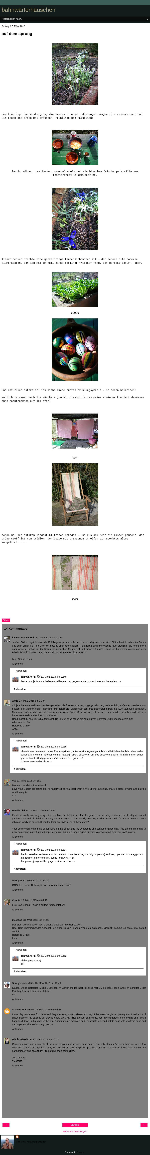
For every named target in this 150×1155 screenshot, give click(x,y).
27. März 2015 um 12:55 (54, 746)
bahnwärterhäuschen (28, 10)
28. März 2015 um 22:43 (48, 983)
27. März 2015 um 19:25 (42, 810)
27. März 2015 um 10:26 (49, 637)
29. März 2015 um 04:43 (48, 1009)
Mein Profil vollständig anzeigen (31, 1141)
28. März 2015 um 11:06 (36, 920)
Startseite (75, 1125)
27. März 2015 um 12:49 (54, 676)
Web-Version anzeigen (75, 1131)
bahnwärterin (27, 676)
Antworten (17, 663)
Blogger (80, 1152)
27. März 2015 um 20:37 (54, 849)
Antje (15, 700)
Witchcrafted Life (22, 1039)
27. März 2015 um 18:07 (30, 780)
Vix (14, 780)
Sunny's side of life (23, 983)
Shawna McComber (23, 1009)
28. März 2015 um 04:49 (34, 900)
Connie (16, 900)
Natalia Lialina (20, 810)
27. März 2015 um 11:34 (32, 700)
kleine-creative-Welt (23, 637)
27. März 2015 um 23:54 (36, 880)
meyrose (17, 920)
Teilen (5, 620)
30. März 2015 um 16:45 (46, 1039)
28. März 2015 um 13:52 (54, 955)
